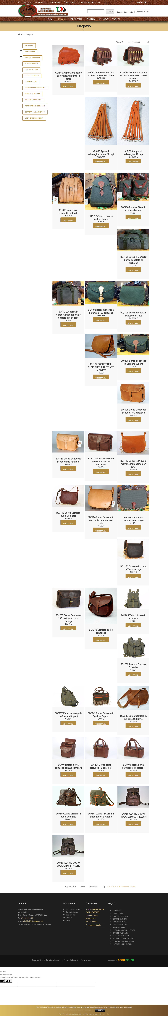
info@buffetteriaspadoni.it (49, 2)
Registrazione (122, 12)
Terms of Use (86, 960)
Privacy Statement (71, 960)
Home (21, 34)
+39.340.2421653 (26, 2)
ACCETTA (100, 1010)
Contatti (69, 918)
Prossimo (125, 887)
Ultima (132, 887)
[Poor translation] (8, 981)
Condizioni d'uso (72, 912)
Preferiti (141, 2)
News (68, 920)
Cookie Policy (71, 915)
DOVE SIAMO (71, 2)
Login (131, 12)
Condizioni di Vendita (73, 909)
